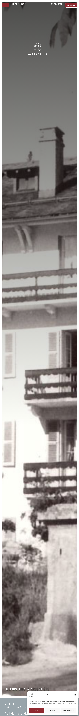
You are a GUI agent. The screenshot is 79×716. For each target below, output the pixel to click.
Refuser (52, 710)
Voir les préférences (68, 710)
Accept (37, 710)
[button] (75, 695)
